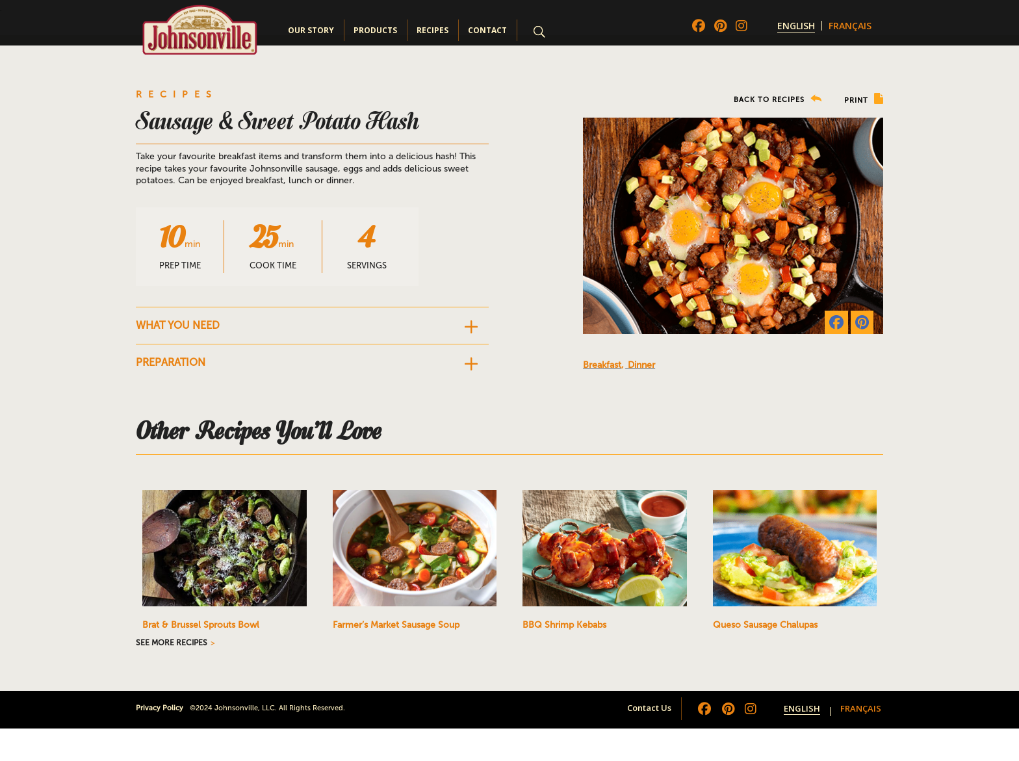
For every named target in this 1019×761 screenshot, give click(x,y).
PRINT (863, 99)
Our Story (311, 30)
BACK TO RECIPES (777, 99)
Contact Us (649, 708)
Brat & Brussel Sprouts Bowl (200, 624)
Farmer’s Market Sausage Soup (396, 624)
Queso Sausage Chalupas (765, 624)
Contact (487, 30)
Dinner (641, 364)
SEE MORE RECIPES (171, 642)
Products (375, 30)
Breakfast (602, 364)
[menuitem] (796, 26)
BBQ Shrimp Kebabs (564, 624)
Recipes (432, 30)
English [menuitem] (796, 25)
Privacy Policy (159, 708)
